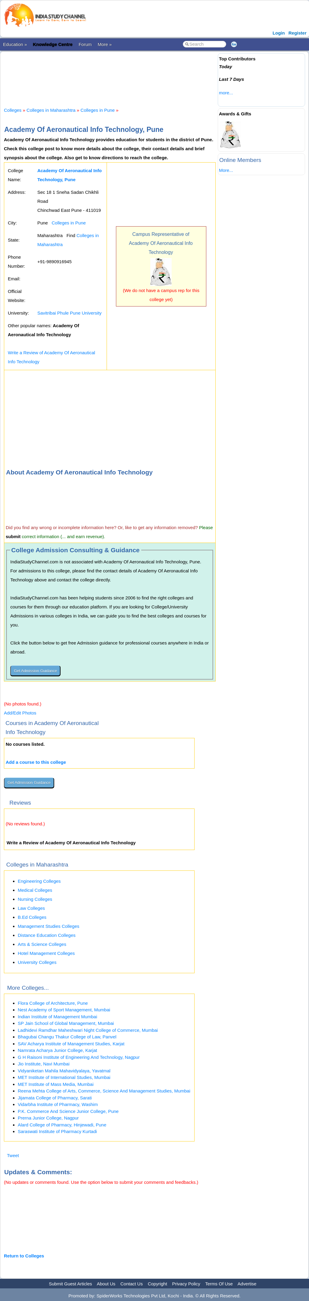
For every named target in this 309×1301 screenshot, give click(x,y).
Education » (15, 44)
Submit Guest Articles (70, 1283)
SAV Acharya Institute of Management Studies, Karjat (71, 1043)
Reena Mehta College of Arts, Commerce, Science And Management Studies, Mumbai (104, 1090)
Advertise (247, 1283)
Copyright (157, 1283)
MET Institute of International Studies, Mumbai (64, 1077)
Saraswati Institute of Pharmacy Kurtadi (57, 1131)
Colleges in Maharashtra (51, 110)
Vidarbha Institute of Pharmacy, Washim (58, 1104)
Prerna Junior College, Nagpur (48, 1117)
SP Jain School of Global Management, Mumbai (66, 1023)
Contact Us (131, 1283)
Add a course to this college (36, 762)
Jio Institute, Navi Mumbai (44, 1063)
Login (279, 32)
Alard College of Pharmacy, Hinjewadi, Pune (62, 1124)
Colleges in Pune (97, 110)
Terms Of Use (219, 1283)
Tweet (13, 1155)
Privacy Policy (186, 1283)
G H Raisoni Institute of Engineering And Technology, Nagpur (79, 1057)
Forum (85, 44)
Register (298, 32)
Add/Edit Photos (20, 712)
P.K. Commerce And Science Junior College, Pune (68, 1111)
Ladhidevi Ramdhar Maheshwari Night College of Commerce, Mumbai (88, 1030)
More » (105, 44)
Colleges (12, 110)
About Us (106, 1283)
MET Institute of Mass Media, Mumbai (55, 1084)
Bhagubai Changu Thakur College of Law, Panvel (67, 1036)
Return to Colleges (24, 1255)
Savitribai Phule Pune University (69, 312)
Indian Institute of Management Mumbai (57, 1016)
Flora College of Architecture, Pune (53, 1003)
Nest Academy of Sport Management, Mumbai (64, 1009)
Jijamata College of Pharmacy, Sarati (55, 1097)
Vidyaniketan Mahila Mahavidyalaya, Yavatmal (64, 1070)
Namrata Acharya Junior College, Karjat (57, 1050)
